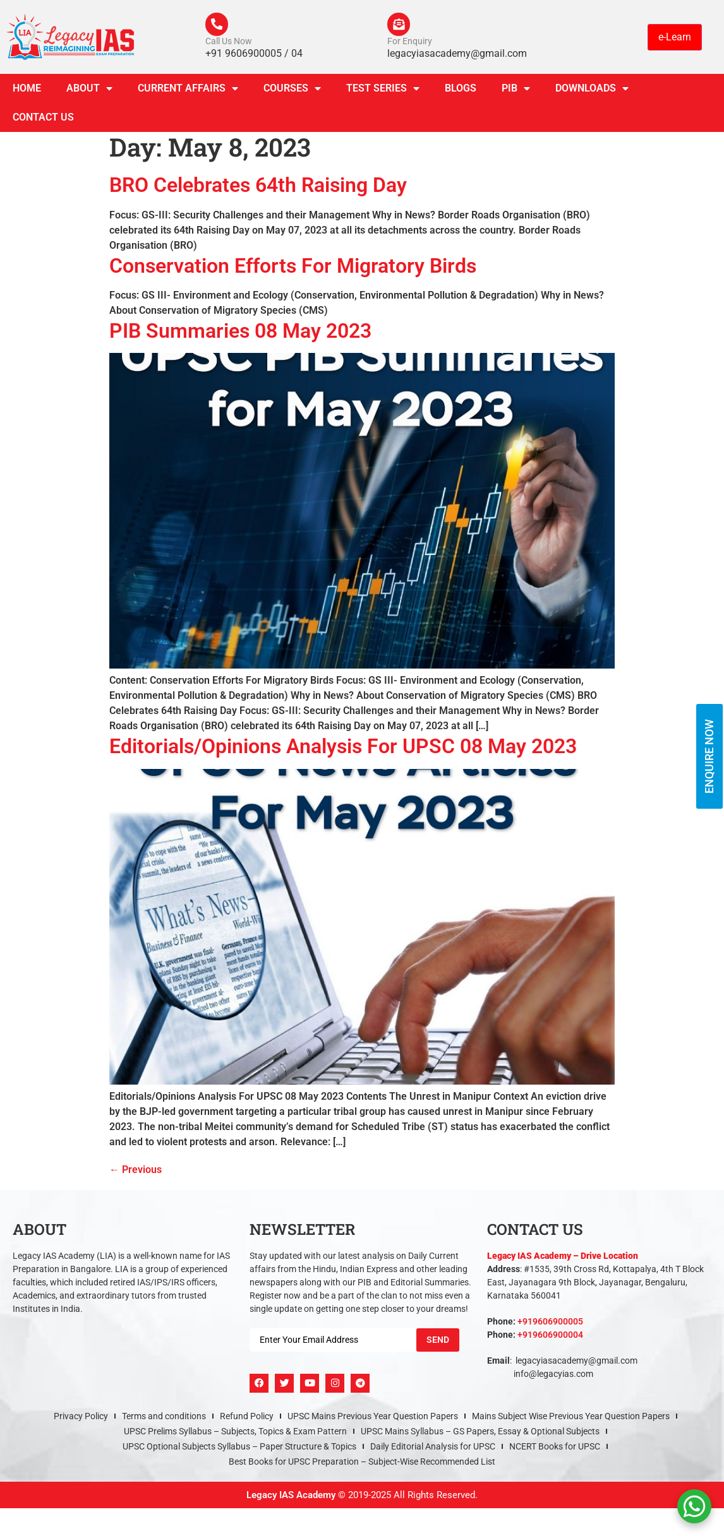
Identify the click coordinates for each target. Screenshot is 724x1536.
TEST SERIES (382, 91)
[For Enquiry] (400, 25)
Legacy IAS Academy (290, 1497)
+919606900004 (550, 1336)
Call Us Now (228, 43)
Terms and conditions (164, 1418)
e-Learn (674, 38)
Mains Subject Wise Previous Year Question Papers (571, 1418)
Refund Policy (247, 1418)
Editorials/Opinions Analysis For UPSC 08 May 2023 (343, 749)
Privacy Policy (81, 1418)
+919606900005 (550, 1323)
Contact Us (43, 120)
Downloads (592, 91)
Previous (135, 1171)
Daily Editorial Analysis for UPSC (432, 1448)
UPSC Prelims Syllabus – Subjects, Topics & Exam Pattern (235, 1433)
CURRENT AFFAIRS (188, 91)
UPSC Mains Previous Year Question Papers (372, 1418)
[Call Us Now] (218, 25)
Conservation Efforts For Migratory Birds (292, 268)
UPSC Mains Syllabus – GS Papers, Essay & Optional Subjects (480, 1433)
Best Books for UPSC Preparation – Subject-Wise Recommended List (362, 1463)
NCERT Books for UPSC (554, 1448)
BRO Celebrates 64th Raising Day (258, 187)
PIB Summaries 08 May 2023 (240, 333)
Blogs (460, 91)
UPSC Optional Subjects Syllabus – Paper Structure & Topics (239, 1448)
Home (27, 91)
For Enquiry (409, 43)
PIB (516, 91)
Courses (292, 91)
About (89, 91)
